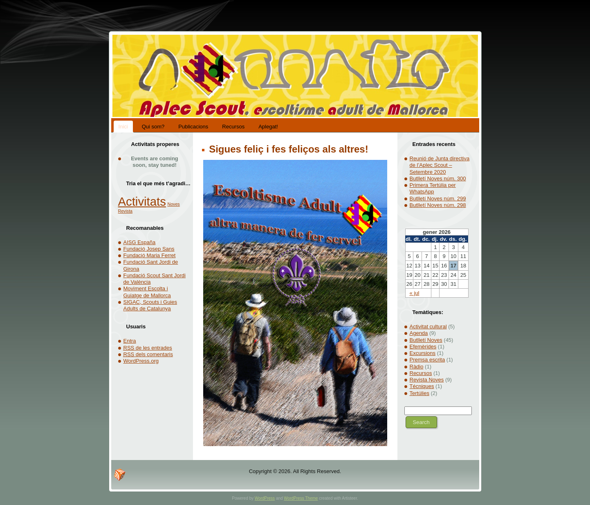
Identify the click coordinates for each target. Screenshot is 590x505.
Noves (173, 204)
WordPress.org (141, 361)
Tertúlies (419, 393)
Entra (129, 341)
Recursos (421, 373)
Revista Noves (427, 380)
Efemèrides (423, 346)
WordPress (265, 498)
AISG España (139, 242)
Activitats (142, 201)
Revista (125, 211)
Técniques (422, 386)
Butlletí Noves (426, 340)
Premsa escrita (427, 360)
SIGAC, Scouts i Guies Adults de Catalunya (150, 305)
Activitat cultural (428, 326)
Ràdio (417, 367)
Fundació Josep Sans (149, 249)
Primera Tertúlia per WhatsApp (433, 188)
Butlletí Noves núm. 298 (438, 205)
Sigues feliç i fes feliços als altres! (287, 149)
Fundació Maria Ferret (149, 255)
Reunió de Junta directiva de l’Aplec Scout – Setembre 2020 (440, 165)
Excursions (423, 353)
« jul (415, 293)
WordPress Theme (301, 498)
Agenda (419, 333)
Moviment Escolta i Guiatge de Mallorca (147, 291)
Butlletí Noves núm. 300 (438, 178)
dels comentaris (148, 354)
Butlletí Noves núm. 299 (438, 198)
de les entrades (147, 348)
